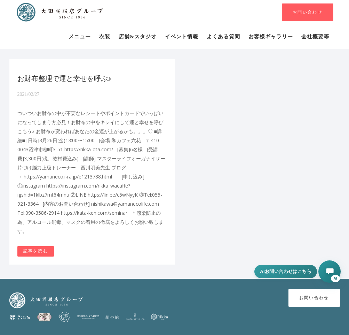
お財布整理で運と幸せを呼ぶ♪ (64, 78)
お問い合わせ (308, 12)
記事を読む (35, 251)
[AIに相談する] (329, 271)
